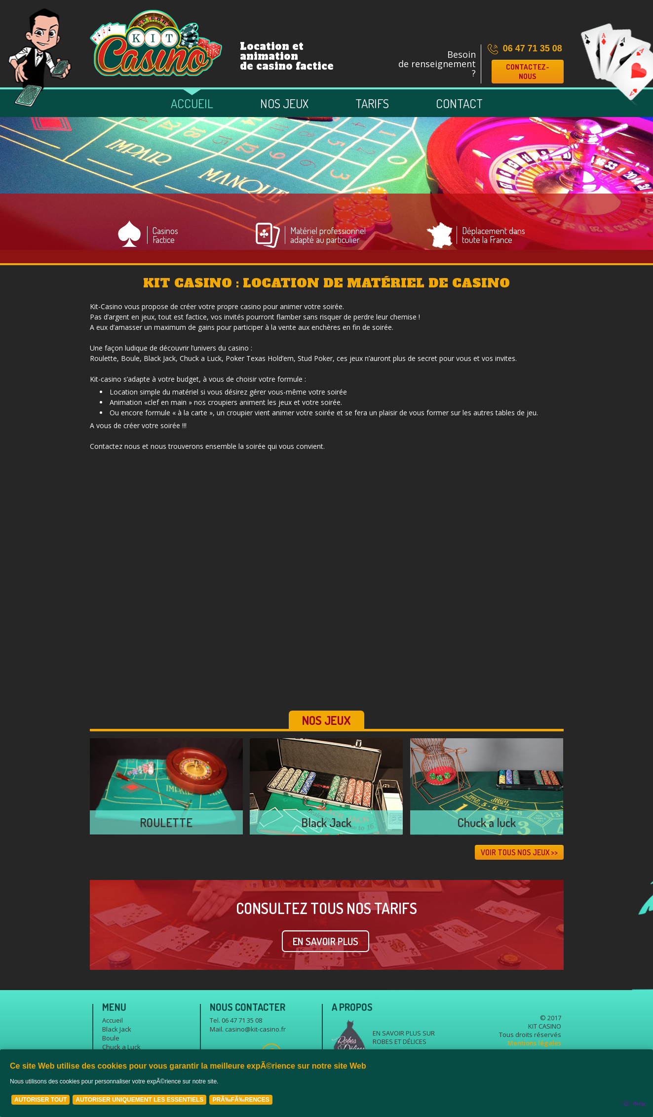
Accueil (192, 103)
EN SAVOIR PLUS (325, 941)
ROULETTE (166, 822)
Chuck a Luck (121, 1046)
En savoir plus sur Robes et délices (404, 1037)
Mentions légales (534, 1042)
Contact (459, 103)
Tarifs (372, 103)
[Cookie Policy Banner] (326, 1083)
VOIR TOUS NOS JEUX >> (519, 852)
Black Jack (326, 822)
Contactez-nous (527, 71)
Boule (110, 1038)
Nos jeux (284, 103)
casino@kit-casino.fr (255, 1029)
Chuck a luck (487, 822)
